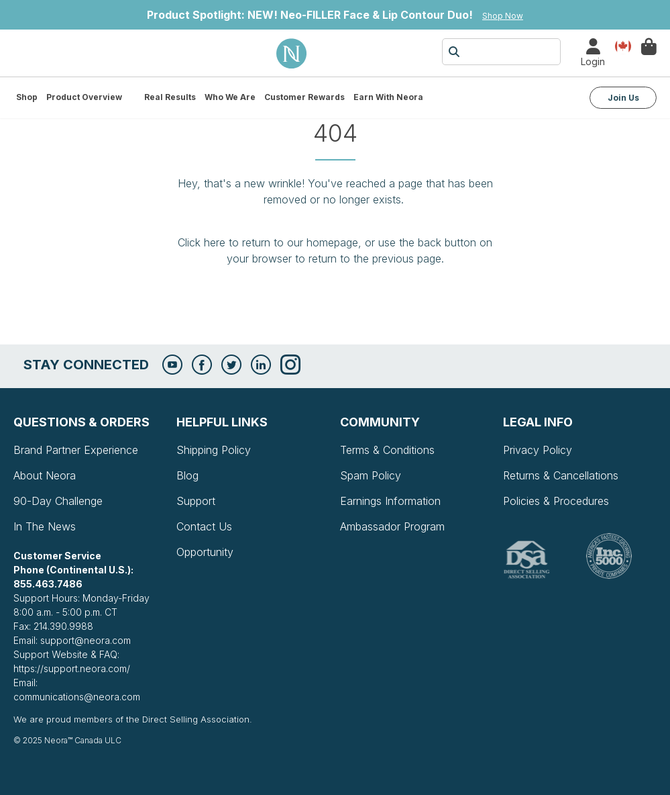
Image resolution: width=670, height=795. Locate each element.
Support (195, 501)
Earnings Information (390, 501)
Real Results (170, 97)
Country (623, 45)
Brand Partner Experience (75, 450)
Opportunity (204, 552)
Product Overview (84, 97)
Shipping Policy (213, 450)
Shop (27, 97)
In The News (44, 526)
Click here (201, 242)
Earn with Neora (388, 97)
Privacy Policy (537, 450)
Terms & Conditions (387, 450)
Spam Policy (370, 475)
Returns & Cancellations (560, 475)
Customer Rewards (304, 97)
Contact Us (204, 526)
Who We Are (230, 97)
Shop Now (502, 16)
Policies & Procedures (556, 501)
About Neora (44, 475)
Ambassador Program (392, 526)
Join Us (623, 98)
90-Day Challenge (58, 501)
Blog (187, 475)
